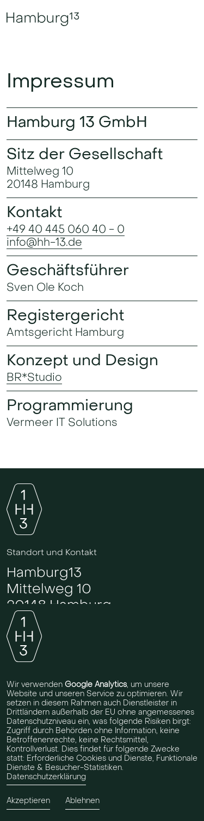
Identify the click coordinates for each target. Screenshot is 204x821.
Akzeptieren (28, 801)
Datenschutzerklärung (46, 776)
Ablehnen (82, 801)
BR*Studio (34, 377)
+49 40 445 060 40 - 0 (66, 229)
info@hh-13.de (44, 242)
